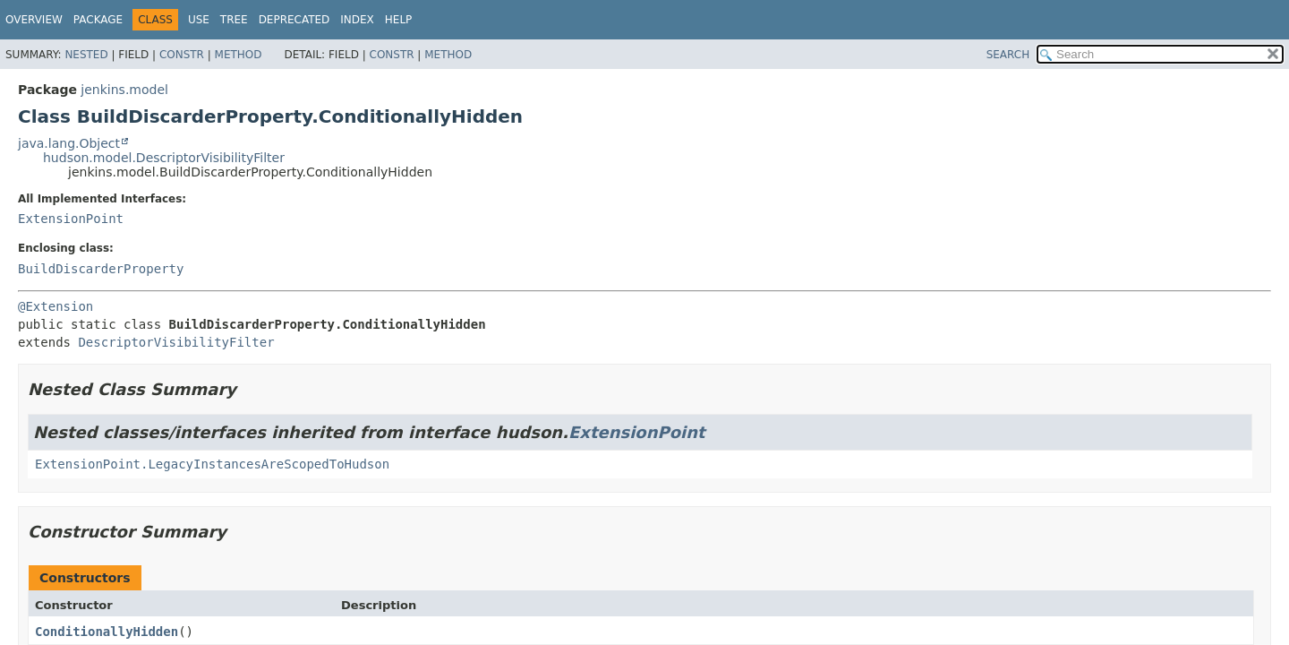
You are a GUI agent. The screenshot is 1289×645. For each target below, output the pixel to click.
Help (399, 19)
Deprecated (294, 19)
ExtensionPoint (71, 218)
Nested (85, 54)
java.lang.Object (69, 143)
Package (98, 19)
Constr (181, 54)
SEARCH (1008, 54)
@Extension (55, 306)
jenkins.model (124, 89)
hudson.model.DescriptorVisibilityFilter (164, 157)
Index (357, 19)
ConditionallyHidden (106, 631)
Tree (234, 19)
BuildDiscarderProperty (101, 269)
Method (238, 54)
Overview (34, 19)
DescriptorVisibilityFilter (176, 342)
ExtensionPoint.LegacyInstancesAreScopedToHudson (212, 464)
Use (198, 19)
